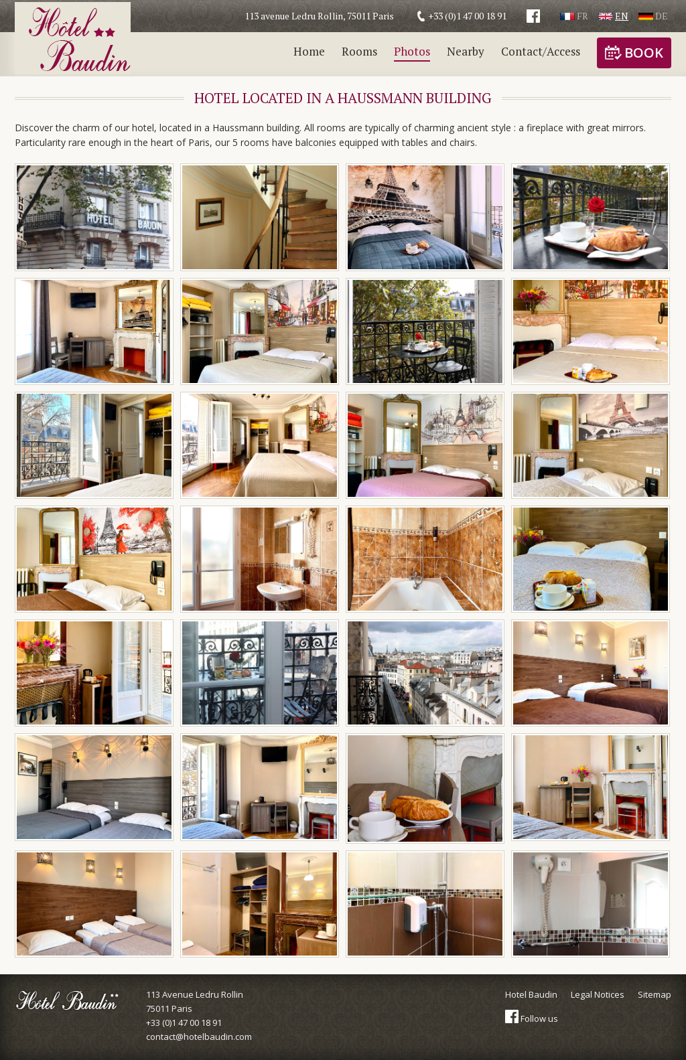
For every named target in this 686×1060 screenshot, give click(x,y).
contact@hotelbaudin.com (199, 1037)
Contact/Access (540, 51)
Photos (412, 51)
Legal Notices (597, 994)
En (613, 15)
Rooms (359, 51)
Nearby (465, 51)
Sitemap (654, 994)
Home (309, 51)
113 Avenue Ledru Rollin (199, 1002)
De (653, 15)
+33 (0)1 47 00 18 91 (184, 1022)
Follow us (531, 1018)
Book (634, 53)
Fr (574, 15)
